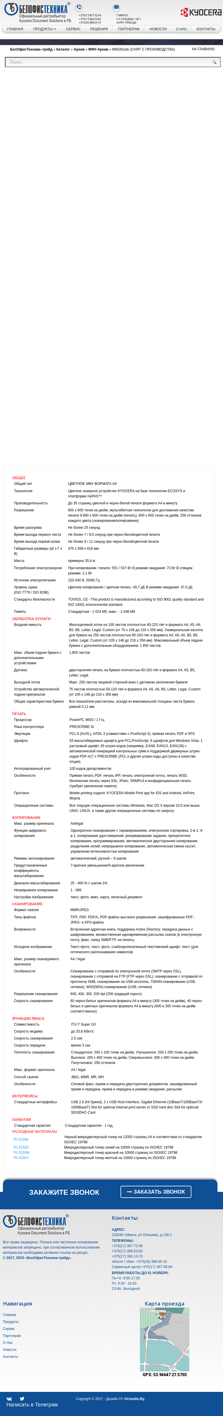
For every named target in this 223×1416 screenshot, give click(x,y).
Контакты (206, 29)
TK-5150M (21, 1153)
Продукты (44, 29)
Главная (15, 29)
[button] (184, 1312)
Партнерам (128, 29)
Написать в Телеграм (32, 1405)
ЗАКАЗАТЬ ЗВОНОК (156, 1192)
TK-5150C (20, 1147)
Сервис (73, 29)
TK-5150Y (21, 1158)
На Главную (203, 49)
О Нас (181, 29)
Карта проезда (126, 22)
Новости (158, 29)
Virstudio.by (134, 1399)
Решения (99, 29)
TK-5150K (21, 1140)
